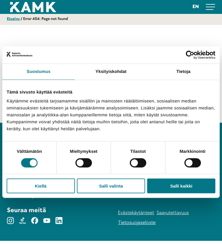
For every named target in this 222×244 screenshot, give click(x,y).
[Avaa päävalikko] (210, 7)
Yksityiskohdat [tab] (110, 71)
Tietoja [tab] (183, 71)
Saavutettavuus (172, 216)
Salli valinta (111, 186)
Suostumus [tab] (39, 71)
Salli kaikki (181, 186)
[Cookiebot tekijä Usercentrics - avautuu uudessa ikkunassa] (190, 54)
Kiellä (41, 186)
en (196, 7)
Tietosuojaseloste (137, 226)
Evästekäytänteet (136, 216)
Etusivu (13, 18)
